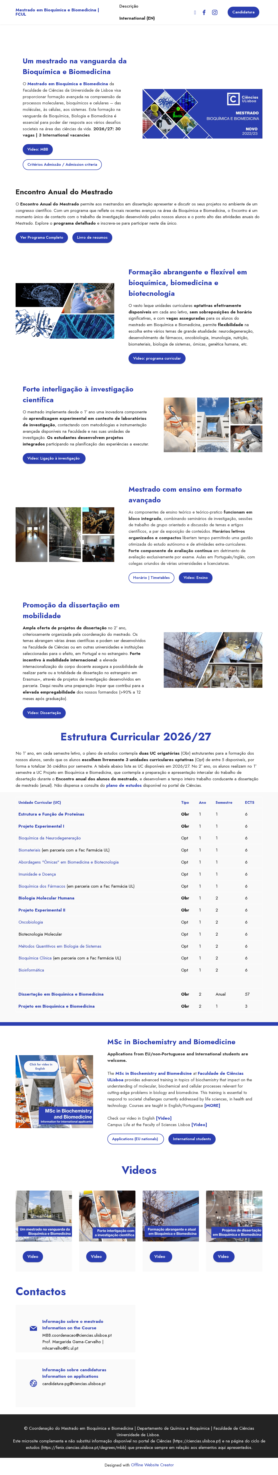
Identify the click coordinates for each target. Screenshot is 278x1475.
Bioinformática (31, 972)
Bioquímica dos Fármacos (41, 888)
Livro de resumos (93, 238)
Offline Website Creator (152, 1468)
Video (33, 1259)
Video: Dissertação (44, 714)
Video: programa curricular (157, 359)
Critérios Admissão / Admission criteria (62, 165)
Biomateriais (29, 852)
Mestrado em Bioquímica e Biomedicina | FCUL (63, 8)
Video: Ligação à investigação (55, 459)
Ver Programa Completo (42, 238)
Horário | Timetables (151, 579)
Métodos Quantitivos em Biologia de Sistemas (59, 948)
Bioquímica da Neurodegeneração (49, 840)
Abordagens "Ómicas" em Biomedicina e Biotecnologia (68, 864)
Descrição (127, 8)
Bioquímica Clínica (35, 960)
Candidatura (243, 8)
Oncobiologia (30, 924)
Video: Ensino (196, 579)
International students (194, 1141)
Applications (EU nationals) (136, 1141)
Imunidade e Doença (37, 876)
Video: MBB (38, 149)
